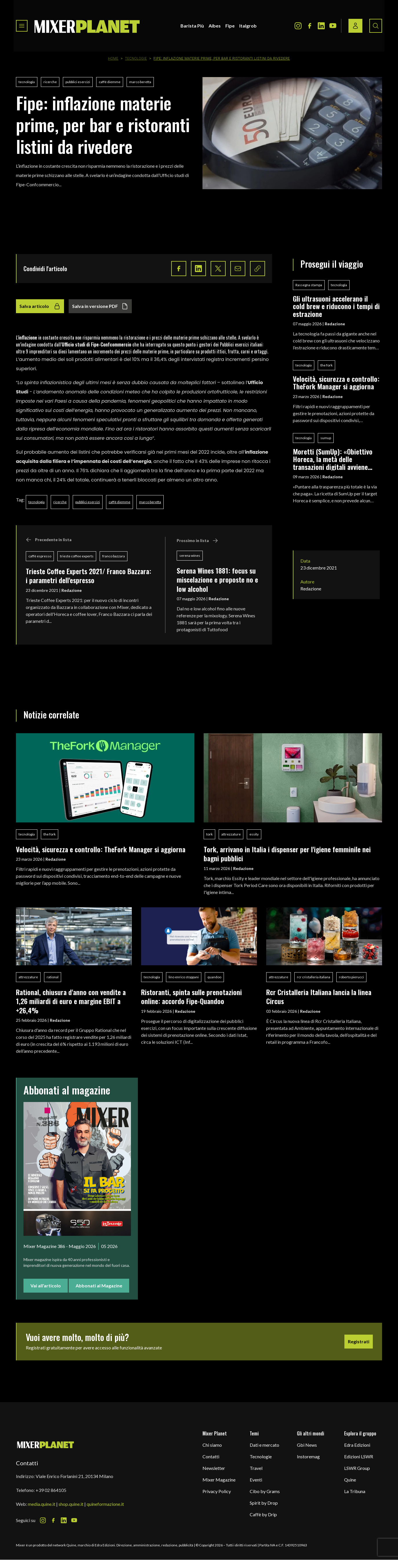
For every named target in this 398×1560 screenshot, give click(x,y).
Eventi (256, 1479)
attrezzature (231, 834)
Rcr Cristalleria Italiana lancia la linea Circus (318, 996)
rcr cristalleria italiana (313, 977)
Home (113, 58)
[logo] (87, 26)
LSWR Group (357, 1468)
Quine (350, 1479)
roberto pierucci (351, 977)
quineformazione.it (105, 1504)
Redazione (71, 590)
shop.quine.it (71, 1504)
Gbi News (307, 1445)
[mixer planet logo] (45, 1444)
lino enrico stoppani (184, 977)
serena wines (189, 555)
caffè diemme (110, 82)
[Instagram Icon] (298, 25)
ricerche (50, 82)
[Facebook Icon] (309, 25)
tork (209, 834)
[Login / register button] (355, 26)
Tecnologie (136, 58)
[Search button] (375, 26)
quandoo (214, 977)
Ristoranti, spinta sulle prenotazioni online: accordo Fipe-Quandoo (191, 996)
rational (53, 977)
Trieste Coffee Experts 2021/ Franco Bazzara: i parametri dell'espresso (88, 575)
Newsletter (213, 1468)
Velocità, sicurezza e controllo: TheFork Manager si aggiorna (336, 382)
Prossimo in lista (197, 540)
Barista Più (192, 25)
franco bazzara (113, 556)
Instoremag (308, 1456)
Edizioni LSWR (358, 1456)
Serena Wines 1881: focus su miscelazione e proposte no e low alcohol (217, 579)
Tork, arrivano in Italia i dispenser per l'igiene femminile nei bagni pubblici (287, 853)
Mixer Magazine (218, 1479)
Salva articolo (40, 306)
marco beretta (140, 82)
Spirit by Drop (264, 1503)
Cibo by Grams (265, 1491)
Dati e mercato (264, 1445)
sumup (325, 438)
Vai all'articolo (45, 1285)
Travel (256, 1468)
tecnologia (27, 82)
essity (254, 834)
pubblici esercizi (77, 82)
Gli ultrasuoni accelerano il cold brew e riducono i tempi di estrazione (336, 306)
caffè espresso (39, 556)
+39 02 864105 (51, 1490)
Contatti (210, 1456)
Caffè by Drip (263, 1514)
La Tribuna (354, 1491)
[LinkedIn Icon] (321, 25)
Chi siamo (212, 1445)
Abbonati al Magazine (99, 1285)
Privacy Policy (216, 1491)
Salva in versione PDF (100, 306)
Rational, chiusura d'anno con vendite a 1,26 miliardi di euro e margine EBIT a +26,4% (71, 1001)
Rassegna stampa (308, 285)
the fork (326, 365)
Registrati (358, 1341)
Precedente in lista (49, 540)
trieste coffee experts (77, 556)
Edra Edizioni (357, 1445)
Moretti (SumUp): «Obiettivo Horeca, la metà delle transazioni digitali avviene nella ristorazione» (333, 459)
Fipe (230, 25)
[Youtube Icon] (332, 25)
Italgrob (248, 25)
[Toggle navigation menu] (22, 26)
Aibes (215, 25)
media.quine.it (41, 1504)
